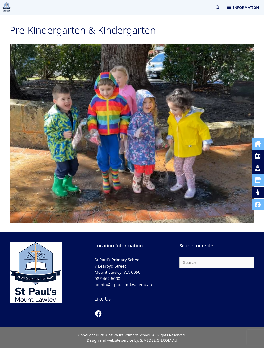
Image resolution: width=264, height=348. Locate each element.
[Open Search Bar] (217, 7)
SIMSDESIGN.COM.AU (158, 340)
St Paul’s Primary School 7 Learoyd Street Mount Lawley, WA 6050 (117, 266)
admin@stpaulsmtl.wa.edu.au (123, 284)
